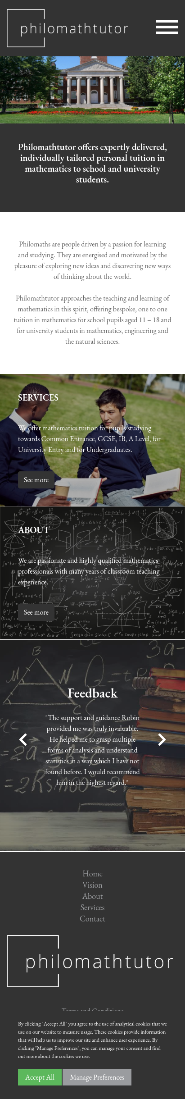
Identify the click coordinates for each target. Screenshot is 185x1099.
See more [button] (36, 479)
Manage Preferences (97, 1077)
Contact (92, 918)
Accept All (39, 1077)
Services (93, 907)
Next (162, 739)
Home (92, 873)
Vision (92, 885)
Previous (23, 739)
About (92, 896)
